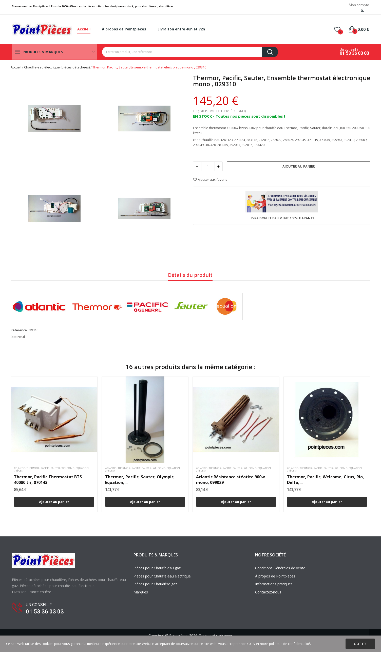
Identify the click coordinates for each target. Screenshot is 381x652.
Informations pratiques (274, 584)
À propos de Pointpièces (275, 576)
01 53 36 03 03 (354, 53)
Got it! (360, 643)
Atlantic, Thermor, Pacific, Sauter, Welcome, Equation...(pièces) (52, 469)
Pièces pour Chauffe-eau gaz (157, 568)
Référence (19, 330)
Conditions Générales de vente (280, 568)
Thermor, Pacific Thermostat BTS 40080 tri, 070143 (48, 479)
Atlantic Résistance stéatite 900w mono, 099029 (230, 479)
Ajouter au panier (298, 166)
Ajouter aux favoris (210, 179)
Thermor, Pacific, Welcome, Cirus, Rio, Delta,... (325, 479)
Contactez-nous (268, 592)
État (14, 336)
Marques (141, 592)
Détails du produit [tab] (190, 274)
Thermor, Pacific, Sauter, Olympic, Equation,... (140, 479)
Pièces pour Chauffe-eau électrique (162, 576)
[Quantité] (208, 166)
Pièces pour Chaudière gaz (155, 584)
